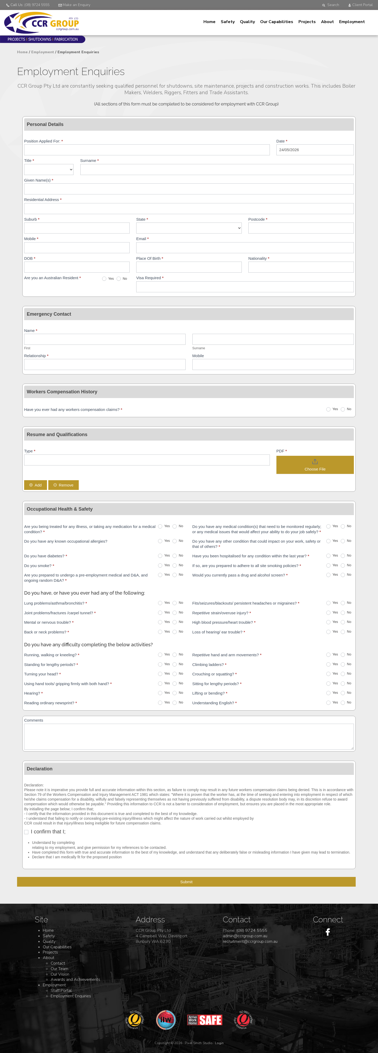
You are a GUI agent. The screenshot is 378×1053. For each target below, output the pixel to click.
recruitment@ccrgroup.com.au (250, 941)
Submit (186, 882)
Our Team (59, 969)
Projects (307, 22)
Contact (58, 963)
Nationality (258, 258)
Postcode (257, 219)
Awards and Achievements (75, 979)
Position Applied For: (43, 141)
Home (209, 22)
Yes (108, 279)
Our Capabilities (276, 22)
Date (281, 141)
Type (29, 451)
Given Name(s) (38, 180)
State (142, 219)
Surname (89, 160)
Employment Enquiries (71, 996)
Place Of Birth (149, 258)
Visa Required (150, 278)
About (327, 22)
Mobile (31, 238)
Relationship (36, 355)
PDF (281, 451)
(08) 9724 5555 (251, 930)
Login (219, 1043)
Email (142, 238)
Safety (228, 22)
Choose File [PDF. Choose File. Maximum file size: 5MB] (315, 469)
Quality (247, 22)
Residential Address (43, 199)
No (122, 279)
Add (35, 485)
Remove (64, 485)
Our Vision (60, 974)
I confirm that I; (45, 831)
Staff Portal (61, 990)
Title (29, 160)
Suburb (31, 219)
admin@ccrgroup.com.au (245, 936)
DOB (29, 258)
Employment (352, 22)
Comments (33, 720)
